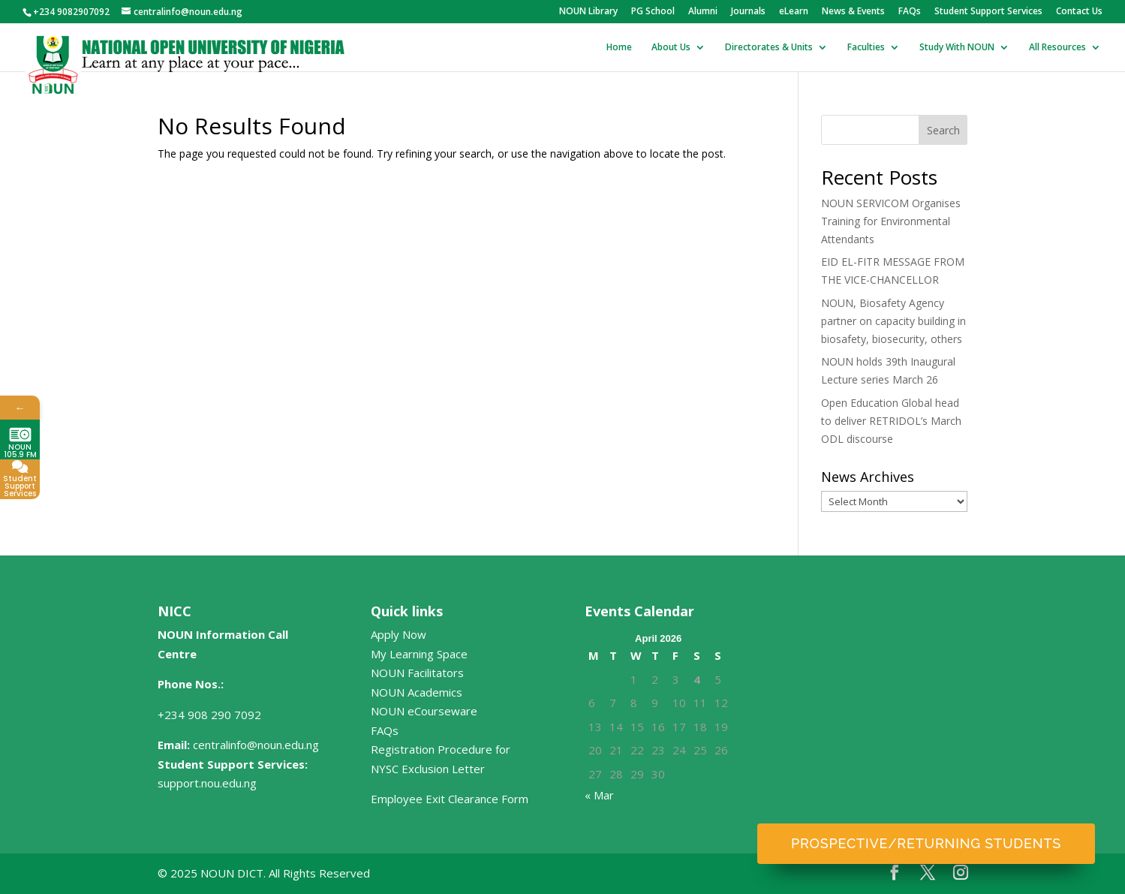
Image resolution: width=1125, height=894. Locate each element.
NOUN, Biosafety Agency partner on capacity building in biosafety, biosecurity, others (893, 321)
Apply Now (398, 634)
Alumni (702, 12)
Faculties (866, 47)
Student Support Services (988, 12)
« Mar (599, 794)
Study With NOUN (956, 47)
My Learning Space (419, 653)
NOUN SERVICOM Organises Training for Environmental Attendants (891, 221)
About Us (670, 47)
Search (943, 130)
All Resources (1057, 47)
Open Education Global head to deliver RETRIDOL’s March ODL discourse (891, 421)
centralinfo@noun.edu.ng (256, 744)
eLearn (793, 12)
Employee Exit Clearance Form (449, 798)
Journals (748, 12)
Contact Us (1079, 12)
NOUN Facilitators (417, 672)
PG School (653, 12)
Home (619, 47)
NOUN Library (588, 12)
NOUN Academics (416, 692)
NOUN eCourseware (424, 710)
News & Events (853, 12)
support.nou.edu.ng (207, 782)
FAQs (909, 12)
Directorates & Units (769, 47)
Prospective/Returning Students (926, 843)
